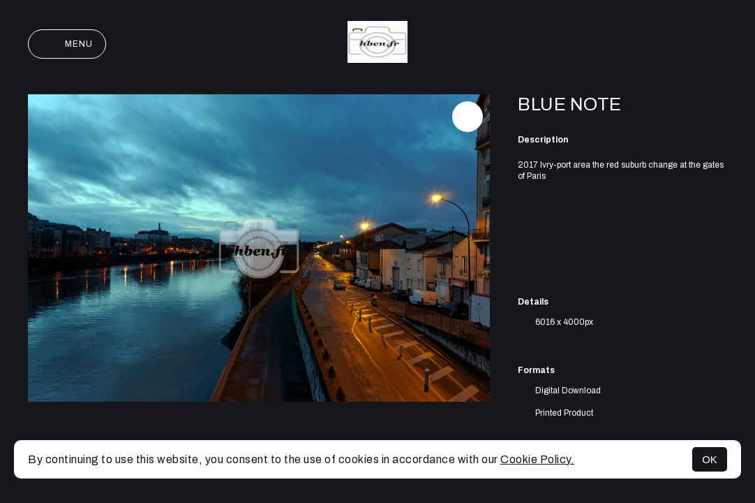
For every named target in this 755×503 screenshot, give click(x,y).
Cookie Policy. (537, 459)
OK (709, 459)
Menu (67, 44)
